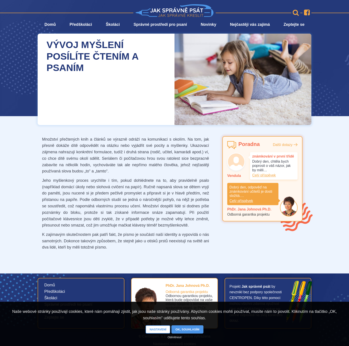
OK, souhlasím (187, 329)
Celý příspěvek (264, 175)
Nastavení (158, 329)
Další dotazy (282, 145)
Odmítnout (174, 337)
